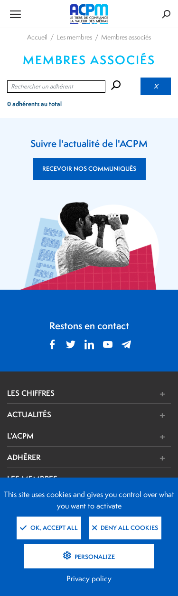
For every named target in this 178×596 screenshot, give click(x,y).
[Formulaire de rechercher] (143, 14)
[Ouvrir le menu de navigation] (34, 14)
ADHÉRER (23, 457)
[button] (123, 394)
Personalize (94, 557)
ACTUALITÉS (29, 414)
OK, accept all (49, 528)
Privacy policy (89, 579)
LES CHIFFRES (31, 393)
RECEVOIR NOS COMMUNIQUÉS (89, 169)
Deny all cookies (125, 528)
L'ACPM (20, 435)
